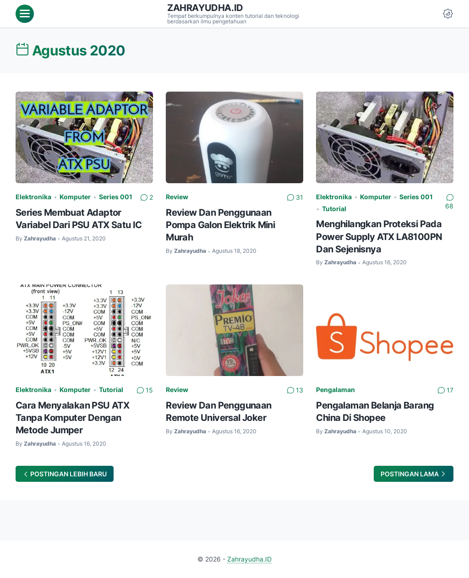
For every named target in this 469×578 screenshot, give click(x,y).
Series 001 (115, 197)
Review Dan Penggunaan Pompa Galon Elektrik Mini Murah (220, 225)
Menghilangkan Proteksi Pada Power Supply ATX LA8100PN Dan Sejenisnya (379, 236)
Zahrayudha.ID (205, 7)
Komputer (75, 197)
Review (177, 197)
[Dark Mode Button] (447, 13)
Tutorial (334, 209)
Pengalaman (335, 389)
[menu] (25, 14)
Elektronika (33, 197)
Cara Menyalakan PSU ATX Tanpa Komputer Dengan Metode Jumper (72, 417)
